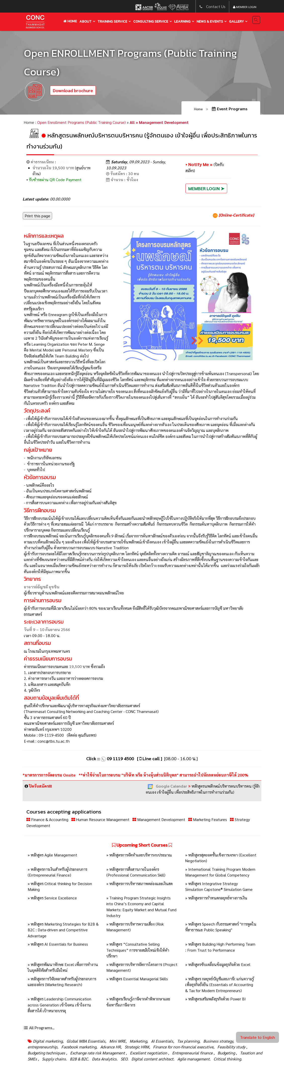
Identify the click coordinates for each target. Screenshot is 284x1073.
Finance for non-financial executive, (183, 1046)
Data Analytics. (104, 1058)
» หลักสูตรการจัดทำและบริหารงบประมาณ (139, 854)
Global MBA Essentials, (86, 1041)
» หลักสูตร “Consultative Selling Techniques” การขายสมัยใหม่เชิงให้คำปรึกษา (137, 949)
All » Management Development (159, 122)
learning (182, 21)
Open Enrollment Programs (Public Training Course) (81, 122)
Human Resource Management (100, 819)
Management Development (159, 819)
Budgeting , (227, 1052)
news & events (210, 21)
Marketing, (138, 1041)
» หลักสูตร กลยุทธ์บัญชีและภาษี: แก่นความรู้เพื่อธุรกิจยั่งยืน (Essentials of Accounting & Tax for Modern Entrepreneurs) (219, 984)
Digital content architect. (152, 1058)
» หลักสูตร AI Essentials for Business (58, 944)
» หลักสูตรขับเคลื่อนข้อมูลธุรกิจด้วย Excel (217, 964)
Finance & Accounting (47, 819)
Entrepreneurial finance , (193, 1052)
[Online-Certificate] (233, 215)
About (85, 21)
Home (70, 21)
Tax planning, (188, 1041)
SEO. (124, 1058)
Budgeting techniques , (47, 1052)
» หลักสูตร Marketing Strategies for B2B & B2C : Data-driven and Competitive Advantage (63, 929)
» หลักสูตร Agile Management (52, 854)
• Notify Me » (199, 164)
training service (112, 21)
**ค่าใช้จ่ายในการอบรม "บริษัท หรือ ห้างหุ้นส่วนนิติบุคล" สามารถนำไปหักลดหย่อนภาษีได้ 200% (163, 775)
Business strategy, (218, 1041)
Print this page (37, 215)
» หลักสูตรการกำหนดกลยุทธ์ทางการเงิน (216, 897)
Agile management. (193, 1058)
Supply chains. (54, 1058)
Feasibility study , (231, 1046)
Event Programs (230, 108)
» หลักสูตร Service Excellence (52, 897)
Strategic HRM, (137, 1046)
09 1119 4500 (120, 758)
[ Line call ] (149, 758)
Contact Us (215, 6)
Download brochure (73, 90)
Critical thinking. (227, 1058)
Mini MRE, (117, 1041)
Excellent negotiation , (149, 1052)
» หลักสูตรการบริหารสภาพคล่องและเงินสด (139, 883)
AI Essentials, (162, 1041)
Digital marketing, (48, 1041)
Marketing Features (208, 819)
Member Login (244, 7)
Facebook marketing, (78, 1046)
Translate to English (257, 1037)
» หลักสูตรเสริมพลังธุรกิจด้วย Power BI (215, 998)
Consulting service (150, 21)
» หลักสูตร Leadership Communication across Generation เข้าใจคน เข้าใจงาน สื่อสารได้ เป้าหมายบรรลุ (59, 1004)
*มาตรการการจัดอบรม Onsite (50, 775)
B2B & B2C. (79, 1058)
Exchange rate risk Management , (98, 1052)
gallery (236, 21)
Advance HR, (110, 1046)
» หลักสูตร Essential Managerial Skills (137, 978)
